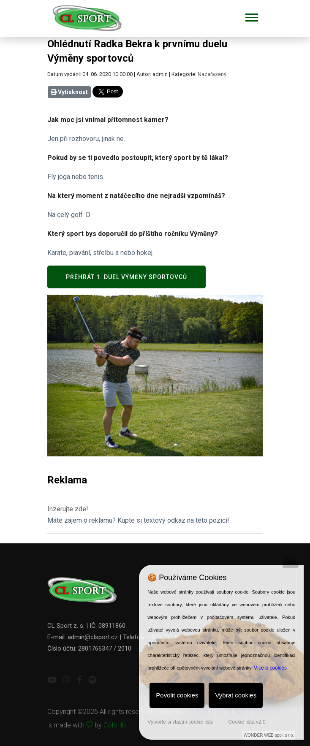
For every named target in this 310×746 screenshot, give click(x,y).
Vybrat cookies (235, 695)
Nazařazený (212, 74)
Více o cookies (270, 668)
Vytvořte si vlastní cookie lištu (180, 722)
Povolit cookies (177, 695)
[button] (251, 16)
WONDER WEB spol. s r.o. (269, 735)
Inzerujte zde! (67, 509)
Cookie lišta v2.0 (247, 722)
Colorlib (114, 725)
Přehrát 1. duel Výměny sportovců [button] (126, 277)
